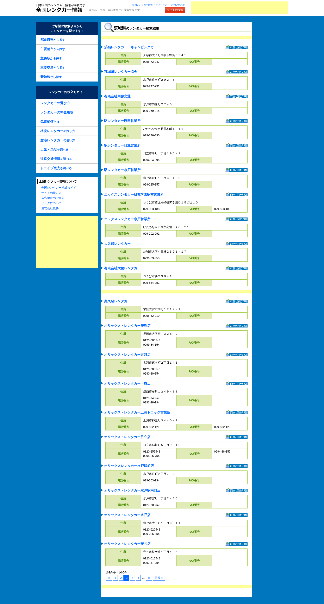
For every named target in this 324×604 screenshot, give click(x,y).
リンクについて (51, 203)
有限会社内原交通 (117, 96)
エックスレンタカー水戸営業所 (127, 219)
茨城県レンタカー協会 (120, 71)
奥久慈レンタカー (117, 301)
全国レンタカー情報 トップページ (149, 5)
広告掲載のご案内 (52, 198)
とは (49, 121)
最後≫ (159, 577)
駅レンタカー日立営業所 (122, 145)
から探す (52, 39)
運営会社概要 (50, 208)
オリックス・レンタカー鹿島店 (127, 325)
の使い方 (57, 140)
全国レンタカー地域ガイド (58, 187)
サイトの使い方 (51, 192)
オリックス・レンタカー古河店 (127, 354)
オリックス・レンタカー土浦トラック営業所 (137, 412)
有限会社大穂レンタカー (122, 268)
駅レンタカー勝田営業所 (122, 121)
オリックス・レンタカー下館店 (127, 383)
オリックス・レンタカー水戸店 (127, 515)
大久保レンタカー (117, 243)
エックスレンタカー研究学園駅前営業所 (134, 194)
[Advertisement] (239, 7)
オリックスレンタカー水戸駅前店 (129, 466)
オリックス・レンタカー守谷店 (127, 544)
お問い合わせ (178, 5)
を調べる (54, 149)
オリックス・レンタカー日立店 (127, 437)
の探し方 (57, 131)
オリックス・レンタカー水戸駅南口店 (132, 490)
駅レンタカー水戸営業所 (122, 170)
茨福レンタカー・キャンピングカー (130, 47)
